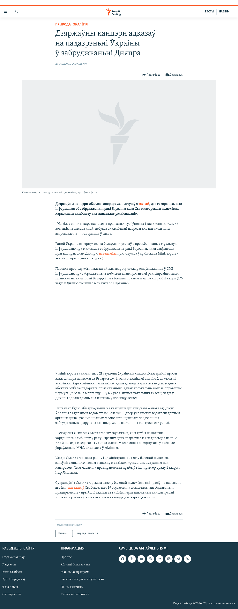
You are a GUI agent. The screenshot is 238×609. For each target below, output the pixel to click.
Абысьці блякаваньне (75, 564)
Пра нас (66, 557)
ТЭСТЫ (209, 11)
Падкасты (9, 564)
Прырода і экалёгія (71, 24)
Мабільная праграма (75, 572)
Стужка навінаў (13, 557)
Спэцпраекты (11, 594)
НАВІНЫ (224, 11)
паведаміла (108, 254)
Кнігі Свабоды (12, 572)
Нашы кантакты (72, 586)
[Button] (151, 75)
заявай (143, 204)
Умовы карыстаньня (75, 594)
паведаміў (76, 488)
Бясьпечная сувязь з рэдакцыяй (82, 579)
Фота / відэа (10, 586)
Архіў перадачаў (14, 579)
